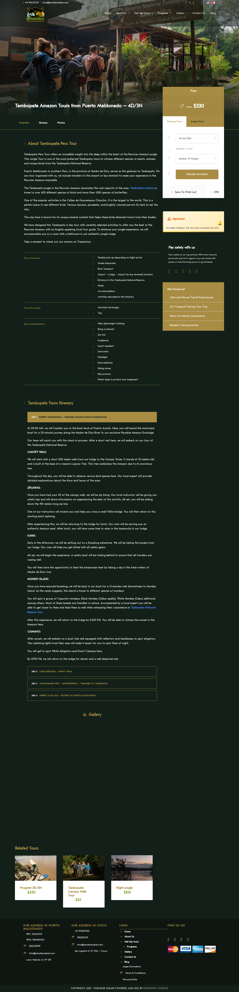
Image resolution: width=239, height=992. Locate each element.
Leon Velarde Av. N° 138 (39, 959)
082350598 (34, 946)
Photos (61, 122)
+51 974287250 (82, 931)
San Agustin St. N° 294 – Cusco (91, 951)
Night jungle (124, 888)
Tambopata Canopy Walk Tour (77, 891)
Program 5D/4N (31, 888)
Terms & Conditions (135, 973)
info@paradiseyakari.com (42, 953)
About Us (121, 13)
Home (108, 13)
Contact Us (199, 13)
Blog (213, 13)
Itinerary (43, 122)
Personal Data (130, 979)
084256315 (82, 937)
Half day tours (142, 13)
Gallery (180, 13)
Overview (24, 122)
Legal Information (132, 966)
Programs (163, 13)
